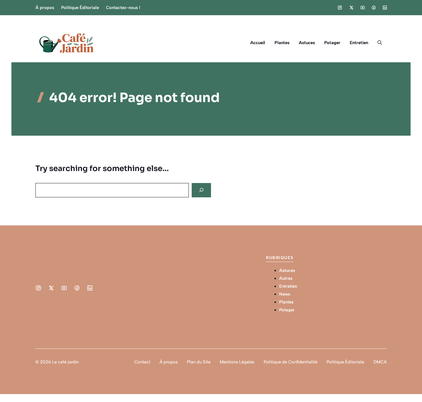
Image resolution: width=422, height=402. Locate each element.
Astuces (307, 42)
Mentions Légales (237, 362)
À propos (44, 7)
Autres (285, 278)
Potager (332, 42)
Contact (142, 362)
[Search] (201, 190)
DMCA (380, 362)
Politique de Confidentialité (290, 362)
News (284, 294)
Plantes (282, 42)
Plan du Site (198, 362)
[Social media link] (339, 7)
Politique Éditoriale (80, 7)
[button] (380, 43)
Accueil (257, 42)
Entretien (359, 42)
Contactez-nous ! (123, 7)
